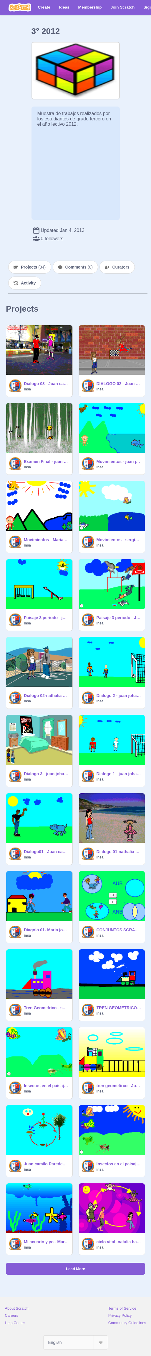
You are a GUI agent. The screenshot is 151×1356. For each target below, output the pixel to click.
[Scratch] (20, 7)
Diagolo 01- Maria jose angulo (46, 930)
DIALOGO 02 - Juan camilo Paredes (119, 383)
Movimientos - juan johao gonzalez (119, 461)
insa (27, 389)
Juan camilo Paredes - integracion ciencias (46, 1164)
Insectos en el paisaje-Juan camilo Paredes (46, 1085)
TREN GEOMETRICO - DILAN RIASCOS (119, 1007)
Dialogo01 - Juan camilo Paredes (46, 851)
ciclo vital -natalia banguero (119, 1241)
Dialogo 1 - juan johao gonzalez (119, 773)
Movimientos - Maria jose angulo (46, 539)
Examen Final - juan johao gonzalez (46, 461)
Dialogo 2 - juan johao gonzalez (119, 695)
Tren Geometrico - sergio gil (46, 1007)
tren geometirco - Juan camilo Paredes (119, 1085)
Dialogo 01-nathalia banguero (119, 851)
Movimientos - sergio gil (119, 539)
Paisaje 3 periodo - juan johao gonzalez (46, 617)
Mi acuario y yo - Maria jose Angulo (46, 1241)
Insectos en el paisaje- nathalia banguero (119, 1164)
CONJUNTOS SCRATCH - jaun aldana (119, 930)
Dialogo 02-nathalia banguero (46, 695)
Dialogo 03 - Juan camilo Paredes (46, 383)
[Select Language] (75, 1342)
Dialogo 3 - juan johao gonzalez (46, 773)
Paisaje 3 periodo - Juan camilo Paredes (119, 617)
